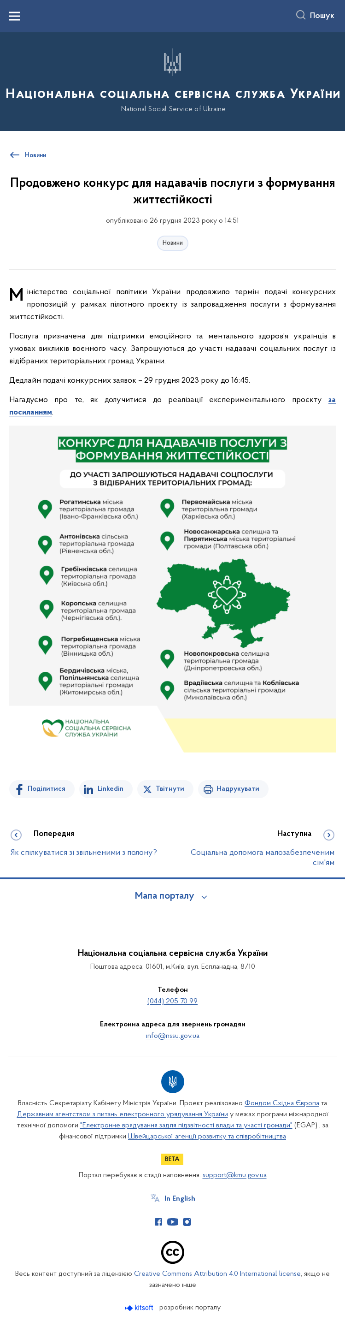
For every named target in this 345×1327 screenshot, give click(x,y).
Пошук (322, 16)
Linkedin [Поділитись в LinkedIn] (110, 789)
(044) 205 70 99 (172, 1001)
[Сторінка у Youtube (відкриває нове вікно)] (172, 1221)
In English (179, 1199)
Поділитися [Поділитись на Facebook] (46, 789)
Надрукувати (237, 789)
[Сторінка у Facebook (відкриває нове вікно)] (158, 1221)
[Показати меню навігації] (15, 16)
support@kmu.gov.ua (235, 1175)
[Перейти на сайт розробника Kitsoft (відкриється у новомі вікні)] (140, 1307)
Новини (173, 243)
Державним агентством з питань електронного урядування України (122, 1114)
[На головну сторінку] (172, 80)
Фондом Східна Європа (282, 1103)
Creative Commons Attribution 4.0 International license (217, 1274)
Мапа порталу (164, 896)
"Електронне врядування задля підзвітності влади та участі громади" (186, 1125)
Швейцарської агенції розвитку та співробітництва (207, 1136)
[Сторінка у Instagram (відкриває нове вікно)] (187, 1221)
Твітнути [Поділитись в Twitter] (170, 789)
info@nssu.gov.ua (172, 1036)
